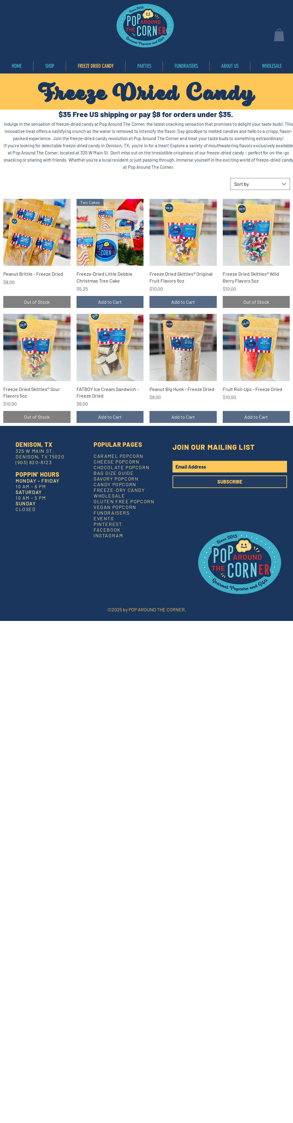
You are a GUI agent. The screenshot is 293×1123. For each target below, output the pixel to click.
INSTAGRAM (108, 535)
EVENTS (104, 518)
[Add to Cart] (110, 302)
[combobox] (260, 184)
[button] (279, 35)
